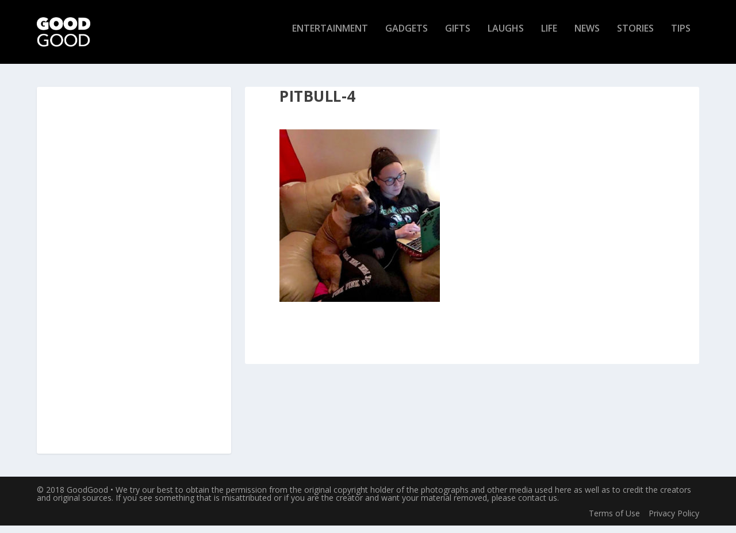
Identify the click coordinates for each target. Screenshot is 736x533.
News (587, 36)
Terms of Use (614, 520)
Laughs (506, 36)
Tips (681, 36)
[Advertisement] (134, 278)
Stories (635, 36)
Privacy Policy (674, 520)
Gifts (457, 36)
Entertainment (330, 36)
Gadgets (406, 36)
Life (549, 36)
